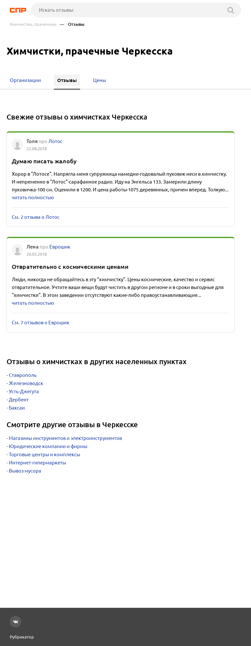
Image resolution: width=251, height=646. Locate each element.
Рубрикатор (22, 636)
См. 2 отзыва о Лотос (35, 217)
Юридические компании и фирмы (48, 446)
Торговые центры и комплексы (44, 454)
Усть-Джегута (24, 391)
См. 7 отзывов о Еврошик (40, 322)
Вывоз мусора (25, 470)
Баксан (17, 407)
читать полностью (33, 197)
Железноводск (26, 383)
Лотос (55, 141)
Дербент (19, 399)
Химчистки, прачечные (33, 24)
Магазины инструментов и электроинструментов (65, 438)
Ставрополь (23, 375)
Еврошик (59, 247)
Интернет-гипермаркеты (37, 462)
